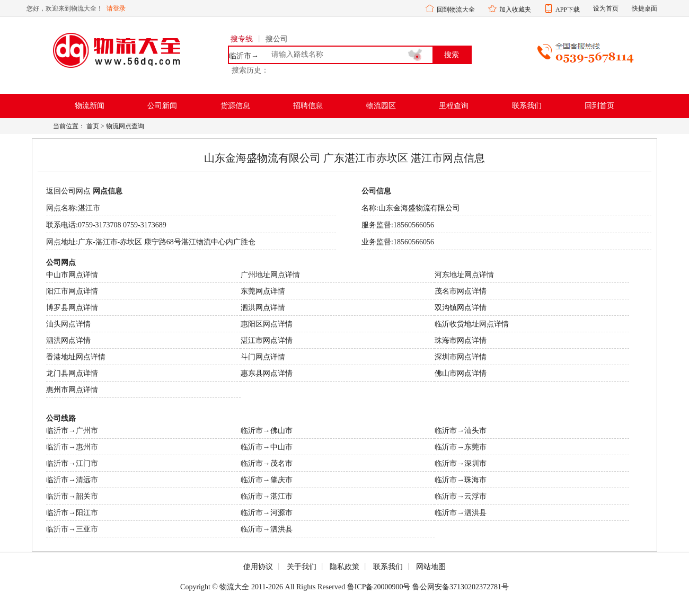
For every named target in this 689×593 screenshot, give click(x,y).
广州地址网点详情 (270, 275)
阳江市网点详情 (72, 291)
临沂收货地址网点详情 (472, 324)
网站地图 (431, 567)
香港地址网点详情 (75, 357)
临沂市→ (244, 56)
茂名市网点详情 (461, 291)
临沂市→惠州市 (72, 447)
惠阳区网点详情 (267, 324)
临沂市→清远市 (72, 480)
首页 (92, 126)
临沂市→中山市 (267, 447)
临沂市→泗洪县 (461, 513)
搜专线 (242, 39)
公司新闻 (162, 106)
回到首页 (599, 106)
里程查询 (454, 106)
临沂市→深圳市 (461, 463)
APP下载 (567, 9)
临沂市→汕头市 (461, 431)
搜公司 (277, 39)
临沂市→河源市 (267, 513)
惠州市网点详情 (72, 390)
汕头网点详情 (68, 324)
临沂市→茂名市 (267, 463)
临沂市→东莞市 (461, 447)
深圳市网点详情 (461, 357)
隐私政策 (344, 567)
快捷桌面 (644, 8)
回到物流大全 (456, 9)
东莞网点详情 (263, 291)
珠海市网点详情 (461, 340)
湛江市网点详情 (267, 340)
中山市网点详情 (72, 275)
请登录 (116, 8)
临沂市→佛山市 (267, 431)
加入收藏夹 (515, 9)
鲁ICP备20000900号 (379, 587)
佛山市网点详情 (461, 373)
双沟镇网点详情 (461, 308)
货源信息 (235, 106)
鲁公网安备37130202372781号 (460, 587)
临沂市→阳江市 (72, 513)
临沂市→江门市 (72, 463)
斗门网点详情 (263, 357)
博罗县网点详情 (72, 308)
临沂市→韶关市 (72, 496)
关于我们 (301, 567)
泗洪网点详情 (263, 308)
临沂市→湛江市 (267, 496)
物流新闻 (89, 106)
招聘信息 (308, 106)
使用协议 (258, 567)
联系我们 (527, 106)
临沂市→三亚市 (72, 529)
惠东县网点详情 (267, 373)
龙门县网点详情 (72, 373)
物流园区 (381, 106)
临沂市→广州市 (72, 431)
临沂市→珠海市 (461, 480)
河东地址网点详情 (464, 275)
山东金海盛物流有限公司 (419, 208)
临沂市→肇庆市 (267, 480)
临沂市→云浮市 (461, 496)
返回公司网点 (68, 191)
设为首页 (606, 8)
